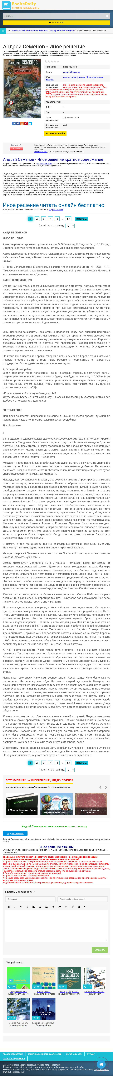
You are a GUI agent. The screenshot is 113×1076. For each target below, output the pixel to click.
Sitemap (91, 1054)
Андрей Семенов (71, 72)
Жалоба (16, 149)
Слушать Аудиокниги (14, 1059)
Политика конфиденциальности (45, 1054)
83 (68, 218)
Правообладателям (13, 1054)
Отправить (100, 950)
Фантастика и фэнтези (74, 77)
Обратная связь (74, 1054)
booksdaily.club (22, 5)
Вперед (81, 218)
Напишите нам (40, 152)
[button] (8, 907)
